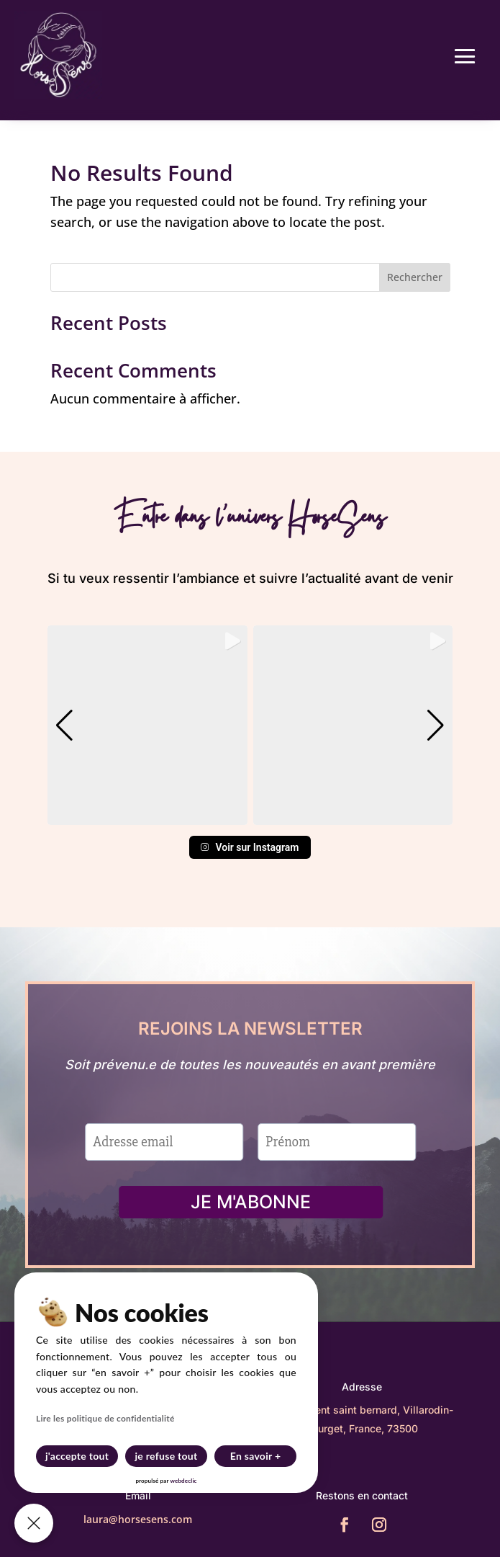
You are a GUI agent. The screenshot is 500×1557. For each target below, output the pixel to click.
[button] (250, 815)
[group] (147, 725)
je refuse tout (166, 1456)
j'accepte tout (77, 1456)
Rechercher (414, 277)
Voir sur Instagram (250, 847)
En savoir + (255, 1456)
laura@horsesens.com (137, 1519)
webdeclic (183, 1480)
